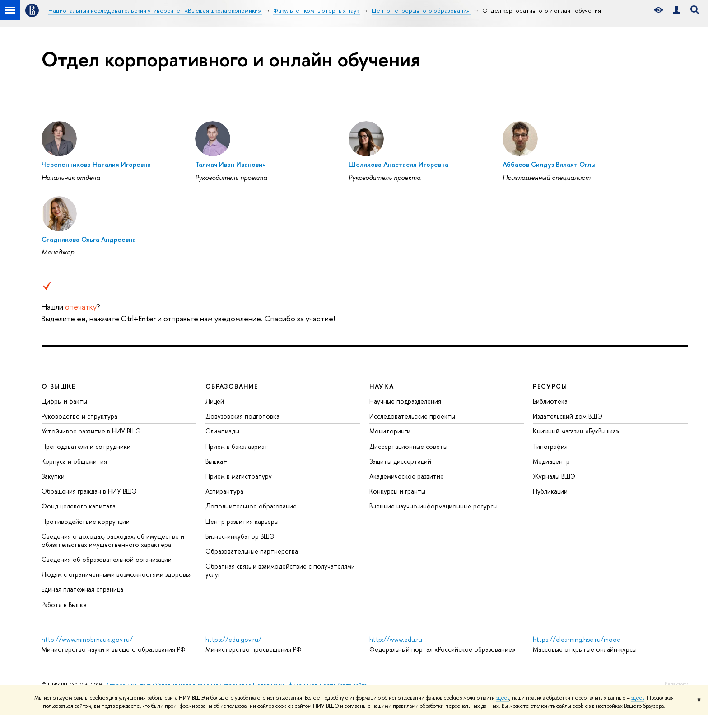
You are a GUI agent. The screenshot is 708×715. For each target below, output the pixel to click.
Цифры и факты (64, 401)
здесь (502, 697)
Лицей (214, 401)
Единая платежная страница (82, 589)
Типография (550, 446)
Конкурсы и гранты (397, 491)
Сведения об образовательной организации (107, 559)
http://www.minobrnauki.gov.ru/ (87, 639)
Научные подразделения (405, 401)
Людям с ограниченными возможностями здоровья (117, 574)
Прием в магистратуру (238, 476)
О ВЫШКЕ (59, 386)
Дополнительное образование (251, 506)
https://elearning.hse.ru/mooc (576, 639)
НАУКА (381, 386)
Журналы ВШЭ (554, 476)
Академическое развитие (406, 476)
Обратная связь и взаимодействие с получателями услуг (280, 570)
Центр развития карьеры (242, 521)
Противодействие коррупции (86, 521)
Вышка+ (216, 461)
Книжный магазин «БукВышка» (576, 431)
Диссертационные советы (408, 446)
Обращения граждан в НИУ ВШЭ (89, 491)
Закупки (53, 476)
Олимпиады (222, 431)
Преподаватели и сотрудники (86, 446)
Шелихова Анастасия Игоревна (398, 164)
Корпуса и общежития (74, 461)
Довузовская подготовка (242, 416)
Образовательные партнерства (251, 551)
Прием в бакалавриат (236, 446)
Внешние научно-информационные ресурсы (433, 506)
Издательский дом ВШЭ (567, 416)
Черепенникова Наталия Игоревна (96, 164)
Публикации (550, 491)
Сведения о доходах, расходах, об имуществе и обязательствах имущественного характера (113, 540)
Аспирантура (224, 491)
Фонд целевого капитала (79, 506)
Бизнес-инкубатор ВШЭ (240, 536)
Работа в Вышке (64, 604)
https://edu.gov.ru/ (233, 639)
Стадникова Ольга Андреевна (89, 239)
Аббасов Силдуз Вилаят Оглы (549, 164)
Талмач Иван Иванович (230, 164)
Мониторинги (389, 431)
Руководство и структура (79, 416)
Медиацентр (551, 461)
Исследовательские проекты (412, 416)
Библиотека (550, 401)
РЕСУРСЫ (550, 386)
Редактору (676, 684)
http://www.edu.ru (395, 639)
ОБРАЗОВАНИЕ (231, 386)
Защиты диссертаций (400, 461)
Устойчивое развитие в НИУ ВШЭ (91, 431)
